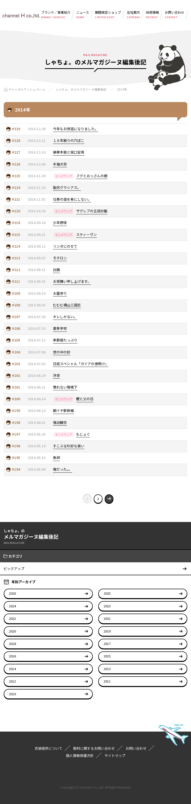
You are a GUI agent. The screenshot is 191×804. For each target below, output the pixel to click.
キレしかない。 (65, 316)
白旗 (56, 269)
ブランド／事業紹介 (55, 14)
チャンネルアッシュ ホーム (27, 89)
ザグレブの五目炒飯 (91, 210)
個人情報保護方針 (80, 755)
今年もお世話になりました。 (75, 128)
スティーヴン (86, 234)
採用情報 (152, 14)
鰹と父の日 (85, 398)
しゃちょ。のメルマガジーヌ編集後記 (81, 89)
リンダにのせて (65, 246)
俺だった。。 (62, 469)
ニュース (82, 14)
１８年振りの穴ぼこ (68, 140)
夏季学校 (60, 328)
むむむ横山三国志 (67, 304)
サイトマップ (114, 755)
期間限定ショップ (108, 14)
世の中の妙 (61, 351)
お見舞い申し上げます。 (72, 281)
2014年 (122, 89)
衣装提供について (48, 748)
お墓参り (60, 293)
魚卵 (56, 457)
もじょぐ (83, 434)
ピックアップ (63, 176)
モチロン (60, 257)
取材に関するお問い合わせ (94, 748)
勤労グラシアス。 (67, 187)
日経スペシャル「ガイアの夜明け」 (80, 363)
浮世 (56, 375)
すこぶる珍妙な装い (68, 445)
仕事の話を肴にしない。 (72, 199)
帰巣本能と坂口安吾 (68, 152)
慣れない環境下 (65, 387)
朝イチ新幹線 (63, 410)
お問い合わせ (174, 14)
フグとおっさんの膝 (91, 175)
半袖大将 (60, 164)
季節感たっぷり (65, 340)
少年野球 (60, 222)
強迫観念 (60, 422)
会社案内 (133, 14)
